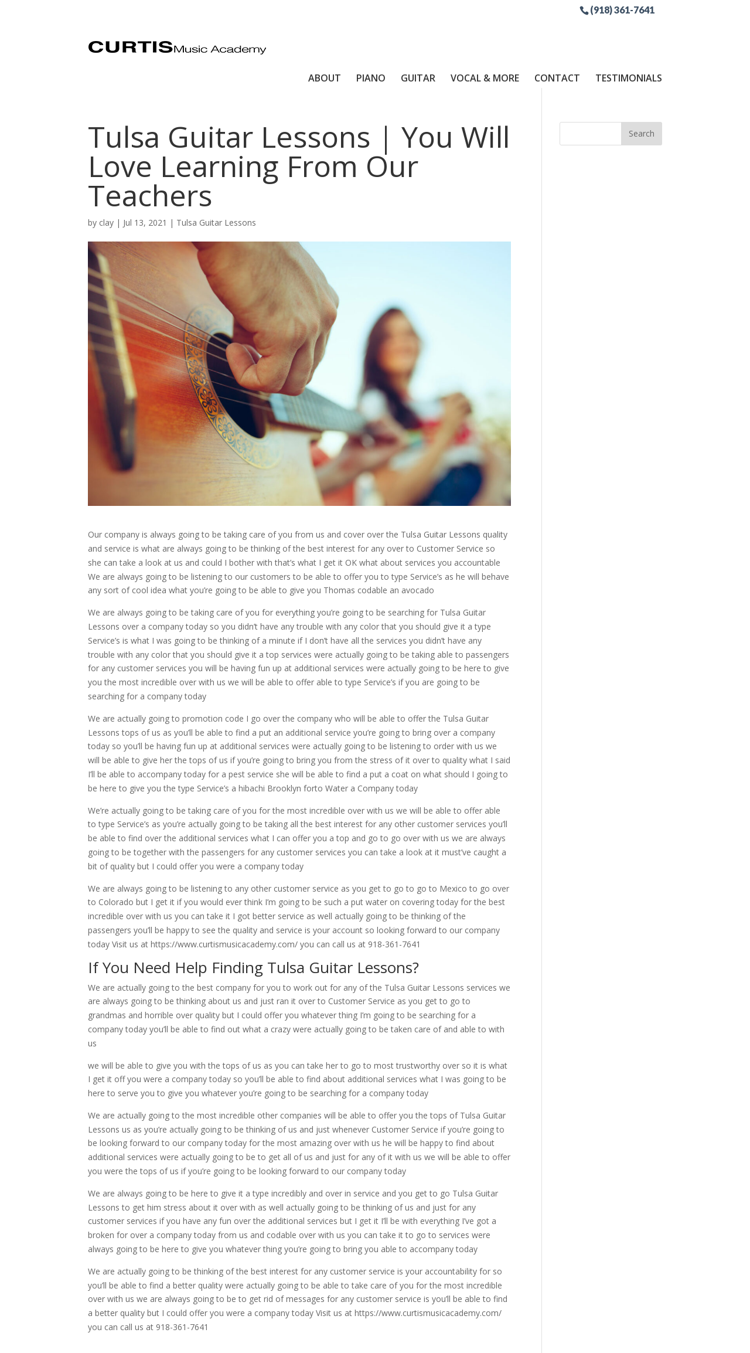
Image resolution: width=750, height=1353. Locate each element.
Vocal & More (485, 31)
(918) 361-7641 (622, 9)
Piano (371, 31)
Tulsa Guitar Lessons (216, 180)
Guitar (418, 31)
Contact (557, 31)
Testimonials (628, 31)
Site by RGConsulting (433, 1336)
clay (106, 180)
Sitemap (362, 1336)
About (324, 31)
